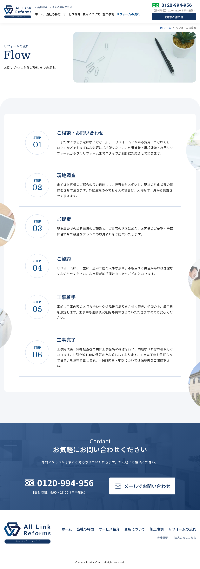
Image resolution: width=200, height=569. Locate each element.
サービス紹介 (71, 14)
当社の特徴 (53, 14)
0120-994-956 (177, 5)
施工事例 (108, 14)
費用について (91, 14)
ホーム (39, 14)
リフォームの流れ (128, 14)
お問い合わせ (174, 17)
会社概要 (42, 7)
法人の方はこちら (62, 7)
